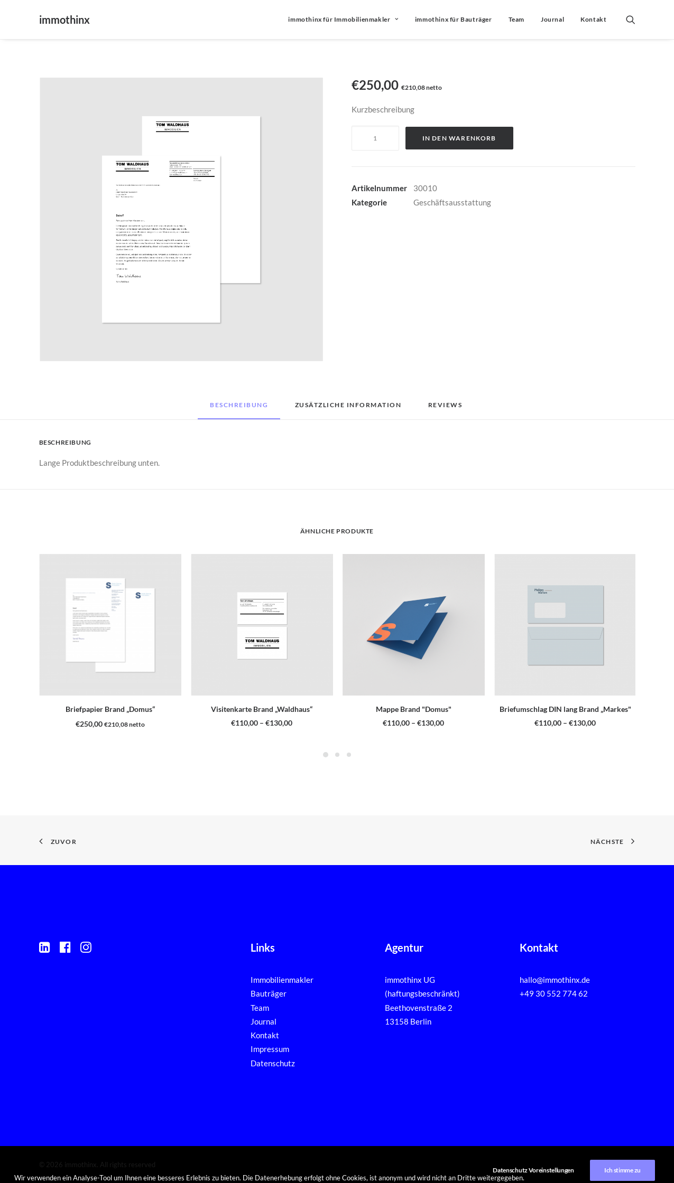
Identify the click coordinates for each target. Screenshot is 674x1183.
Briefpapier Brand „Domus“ (110, 709)
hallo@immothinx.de (555, 979)
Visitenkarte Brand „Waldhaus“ (261, 709)
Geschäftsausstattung (452, 202)
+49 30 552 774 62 (554, 994)
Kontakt (593, 19)
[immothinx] (64, 19)
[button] (630, 19)
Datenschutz (273, 1063)
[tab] (348, 408)
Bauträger (269, 994)
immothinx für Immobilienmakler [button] (343, 19)
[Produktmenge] (375, 138)
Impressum (270, 1049)
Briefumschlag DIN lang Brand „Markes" (565, 709)
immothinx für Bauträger (453, 19)
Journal (552, 19)
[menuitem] (343, 19)
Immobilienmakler (282, 979)
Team (516, 19)
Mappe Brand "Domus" (413, 709)
